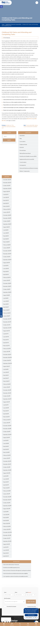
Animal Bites (22, 135)
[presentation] (12, 611)
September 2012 (6, 505)
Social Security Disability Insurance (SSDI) (28, 156)
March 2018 (5, 310)
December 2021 (6, 179)
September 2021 (6, 188)
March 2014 (5, 452)
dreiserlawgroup (7, 37)
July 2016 (5, 369)
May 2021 (5, 200)
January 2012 (6, 529)
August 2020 (6, 227)
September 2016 (6, 363)
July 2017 (5, 333)
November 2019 (6, 253)
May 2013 (5, 482)
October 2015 (6, 396)
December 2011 (6, 532)
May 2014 (5, 446)
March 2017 (5, 345)
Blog (21, 138)
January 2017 (6, 351)
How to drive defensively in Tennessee (11, 564)
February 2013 (6, 490)
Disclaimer (29, 606)
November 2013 (6, 464)
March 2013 (5, 487)
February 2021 (6, 209)
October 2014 (6, 431)
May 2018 (5, 304)
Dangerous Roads (23, 144)
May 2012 (5, 517)
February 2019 (6, 277)
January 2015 (6, 422)
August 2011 (6, 544)
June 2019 (5, 268)
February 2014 (6, 455)
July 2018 (5, 298)
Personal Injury (23, 150)
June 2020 (5, 233)
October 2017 (6, 324)
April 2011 (5, 556)
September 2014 (6, 434)
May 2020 (5, 236)
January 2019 (6, 280)
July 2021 (5, 194)
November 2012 (6, 499)
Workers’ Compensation (25, 171)
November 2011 (6, 535)
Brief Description (7, 598)
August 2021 (6, 191)
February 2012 (6, 526)
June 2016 (5, 372)
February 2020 (6, 244)
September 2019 (6, 259)
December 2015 (6, 390)
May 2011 (5, 553)
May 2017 (5, 339)
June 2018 (5, 301)
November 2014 (6, 428)
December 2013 (6, 461)
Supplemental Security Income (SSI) (13, 24)
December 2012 (6, 496)
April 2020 (5, 238)
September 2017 (6, 327)
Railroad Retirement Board (25, 153)
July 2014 (5, 440)
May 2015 (5, 410)
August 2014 (6, 437)
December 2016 (6, 354)
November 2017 (6, 321)
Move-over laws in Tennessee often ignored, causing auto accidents (17, 570)
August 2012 (6, 508)
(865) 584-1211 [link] (30, 118)
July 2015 (5, 404)
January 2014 (6, 458)
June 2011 (5, 550)
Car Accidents (22, 141)
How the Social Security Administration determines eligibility (15, 573)
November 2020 (6, 218)
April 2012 (5, 520)
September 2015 (6, 399)
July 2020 (5, 230)
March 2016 (5, 381)
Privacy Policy (33, 606)
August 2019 (6, 262)
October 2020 (6, 221)
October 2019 (6, 256)
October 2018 (6, 289)
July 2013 (5, 476)
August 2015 (6, 401)
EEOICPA (22, 147)
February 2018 (6, 313)
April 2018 (5, 307)
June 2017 (5, 336)
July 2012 (5, 511)
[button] (1, 6)
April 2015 (5, 413)
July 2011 (5, 547)
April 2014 (5, 449)
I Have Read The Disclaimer (11, 606)
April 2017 (5, 342)
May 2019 (5, 271)
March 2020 (5, 241)
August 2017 (6, 330)
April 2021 (5, 203)
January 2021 (6, 212)
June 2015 (5, 407)
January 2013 (6, 493)
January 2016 (6, 387)
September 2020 (6, 224)
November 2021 (6, 182)
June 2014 (5, 443)
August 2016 (6, 366)
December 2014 (6, 425)
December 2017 (6, 319)
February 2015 (6, 419)
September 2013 (6, 470)
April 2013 (5, 484)
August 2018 (6, 295)
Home (3, 24)
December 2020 (6, 215)
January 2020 (6, 247)
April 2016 (5, 378)
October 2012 (6, 502)
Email (28, 592)
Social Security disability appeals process (11, 567)
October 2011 (6, 538)
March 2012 (5, 523)
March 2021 (5, 206)
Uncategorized (23, 165)
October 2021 (6, 185)
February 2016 (6, 384)
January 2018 (6, 316)
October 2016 (6, 360)
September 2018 (6, 292)
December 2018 (6, 283)
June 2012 (5, 514)
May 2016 (5, 375)
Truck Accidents (23, 162)
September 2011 (6, 541)
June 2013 (5, 479)
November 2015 (6, 393)
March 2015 (5, 416)
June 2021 (5, 197)
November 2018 (6, 286)
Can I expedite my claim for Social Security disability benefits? (15, 576)
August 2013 (6, 473)
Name (5, 592)
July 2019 (5, 265)
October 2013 (6, 467)
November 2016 (6, 357)
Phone (16, 592)
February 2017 (6, 348)
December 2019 (6, 250)
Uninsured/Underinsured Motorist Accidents (29, 168)
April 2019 (5, 274)
